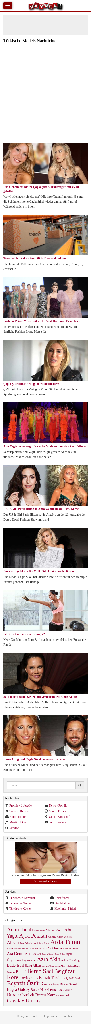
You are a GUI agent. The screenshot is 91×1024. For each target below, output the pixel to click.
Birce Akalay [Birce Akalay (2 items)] (51, 984)
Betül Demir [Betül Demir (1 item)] (75, 978)
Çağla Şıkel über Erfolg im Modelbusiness (31, 384)
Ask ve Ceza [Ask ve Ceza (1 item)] (41, 948)
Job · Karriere (55, 822)
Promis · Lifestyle (18, 805)
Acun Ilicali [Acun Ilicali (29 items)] (20, 929)
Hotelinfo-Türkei (65, 908)
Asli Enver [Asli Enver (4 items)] (55, 948)
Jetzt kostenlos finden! (45, 881)
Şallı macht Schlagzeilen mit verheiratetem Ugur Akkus (40, 696)
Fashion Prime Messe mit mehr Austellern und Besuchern (41, 321)
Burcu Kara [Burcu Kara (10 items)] (45, 995)
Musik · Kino (15, 822)
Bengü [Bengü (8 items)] (21, 971)
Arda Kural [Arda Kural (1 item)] (44, 943)
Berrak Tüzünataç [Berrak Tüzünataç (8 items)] (53, 977)
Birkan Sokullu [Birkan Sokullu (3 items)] (69, 984)
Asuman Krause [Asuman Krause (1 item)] (70, 948)
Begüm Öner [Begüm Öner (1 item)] (48, 966)
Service (12, 828)
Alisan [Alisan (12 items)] (13, 942)
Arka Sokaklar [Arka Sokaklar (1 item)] (14, 948)
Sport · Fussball (56, 811)
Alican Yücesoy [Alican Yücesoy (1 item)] (64, 936)
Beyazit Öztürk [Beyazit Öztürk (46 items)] (25, 983)
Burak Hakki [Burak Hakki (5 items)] (40, 989)
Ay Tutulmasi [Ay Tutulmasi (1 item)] (29, 960)
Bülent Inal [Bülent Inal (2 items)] (62, 995)
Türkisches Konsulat (22, 898)
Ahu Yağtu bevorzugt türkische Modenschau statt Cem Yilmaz (45, 446)
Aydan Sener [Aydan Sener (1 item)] (47, 954)
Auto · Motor (15, 816)
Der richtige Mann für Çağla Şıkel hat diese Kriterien (39, 571)
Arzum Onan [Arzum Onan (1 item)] (27, 948)
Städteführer (62, 903)
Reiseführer (61, 898)
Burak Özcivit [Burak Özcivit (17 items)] (21, 994)
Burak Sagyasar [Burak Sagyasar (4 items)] (61, 989)
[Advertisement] (45, 95)
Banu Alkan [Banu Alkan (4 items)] (33, 965)
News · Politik (56, 805)
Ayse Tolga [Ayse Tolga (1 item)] (59, 954)
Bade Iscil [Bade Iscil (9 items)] (15, 965)
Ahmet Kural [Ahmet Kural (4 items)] (55, 930)
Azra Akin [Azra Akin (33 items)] (48, 959)
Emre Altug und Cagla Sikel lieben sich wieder (34, 759)
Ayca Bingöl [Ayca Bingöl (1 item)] (35, 954)
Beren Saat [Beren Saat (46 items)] (40, 971)
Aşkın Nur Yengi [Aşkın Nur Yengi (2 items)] (70, 960)
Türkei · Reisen (17, 811)
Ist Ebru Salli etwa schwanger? (24, 634)
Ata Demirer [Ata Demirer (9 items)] (17, 953)
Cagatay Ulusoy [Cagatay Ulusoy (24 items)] (24, 1000)
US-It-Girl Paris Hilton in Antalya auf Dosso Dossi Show (41, 509)
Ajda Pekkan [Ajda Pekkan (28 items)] (33, 936)
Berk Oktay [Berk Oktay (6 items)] (29, 978)
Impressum (50, 1016)
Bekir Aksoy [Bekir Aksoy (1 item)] (61, 966)
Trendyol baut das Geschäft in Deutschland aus (34, 258)
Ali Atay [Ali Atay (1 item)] (52, 936)
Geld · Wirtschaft (57, 816)
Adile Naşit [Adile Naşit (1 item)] (39, 930)
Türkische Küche (20, 908)
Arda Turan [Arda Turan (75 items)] (65, 941)
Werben (68, 1016)
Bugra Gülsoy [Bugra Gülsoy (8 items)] (18, 989)
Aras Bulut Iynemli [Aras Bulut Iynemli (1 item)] (28, 943)
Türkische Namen (20, 903)
